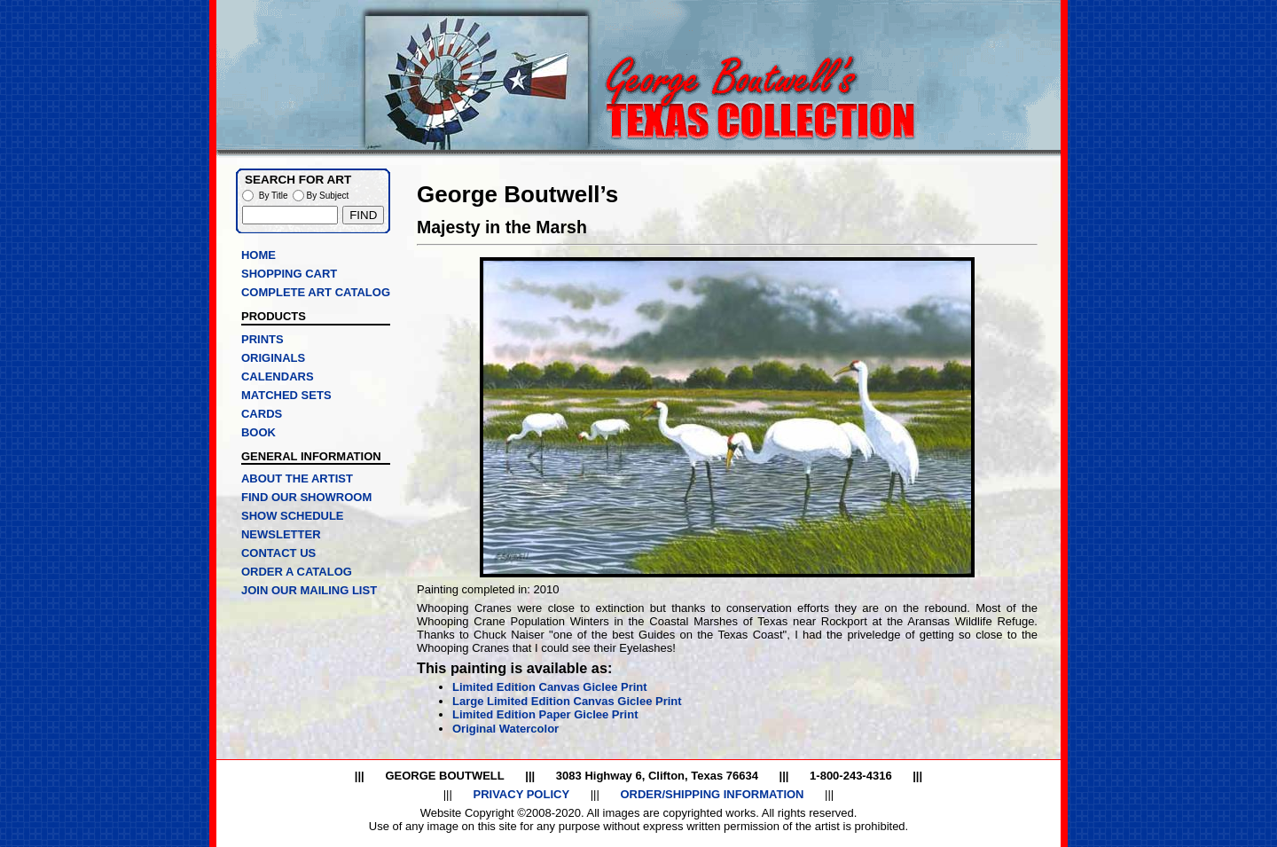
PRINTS (262, 339)
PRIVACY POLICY (521, 794)
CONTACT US (278, 553)
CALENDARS (277, 376)
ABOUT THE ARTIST (297, 478)
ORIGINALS (273, 358)
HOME (258, 255)
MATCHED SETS (286, 395)
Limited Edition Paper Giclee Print (545, 714)
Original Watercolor (505, 728)
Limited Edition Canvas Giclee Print (549, 687)
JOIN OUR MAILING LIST (309, 590)
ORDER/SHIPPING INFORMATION (711, 794)
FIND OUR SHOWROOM (306, 497)
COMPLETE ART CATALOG (315, 292)
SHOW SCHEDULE (292, 515)
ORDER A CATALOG (296, 571)
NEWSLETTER (281, 534)
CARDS (261, 413)
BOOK (258, 432)
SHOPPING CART (289, 273)
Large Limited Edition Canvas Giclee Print (567, 701)
